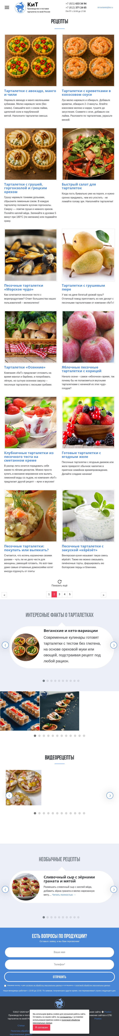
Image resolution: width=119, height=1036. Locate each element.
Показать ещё (59, 585)
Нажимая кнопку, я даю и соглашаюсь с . (57, 985)
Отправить (59, 977)
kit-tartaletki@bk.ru (105, 7)
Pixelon (107, 1012)
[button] (35, 736)
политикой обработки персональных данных (92, 985)
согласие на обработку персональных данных (44, 985)
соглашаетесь (66, 1017)
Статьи (21, 1025)
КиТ (32, 4)
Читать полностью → (64, 894)
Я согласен (41, 1027)
